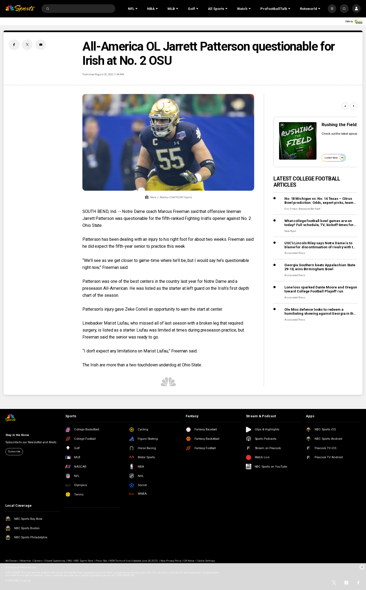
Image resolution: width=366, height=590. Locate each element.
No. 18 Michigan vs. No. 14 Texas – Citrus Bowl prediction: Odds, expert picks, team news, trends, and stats (318, 201)
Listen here (335, 157)
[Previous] (345, 106)
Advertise (25, 560)
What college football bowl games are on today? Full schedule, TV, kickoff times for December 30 (318, 223)
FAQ (69, 560)
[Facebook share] (14, 44)
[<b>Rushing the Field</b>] (298, 141)
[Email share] (40, 44)
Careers (38, 560)
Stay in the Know (17, 435)
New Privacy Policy (171, 560)
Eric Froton (290, 208)
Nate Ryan (290, 231)
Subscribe (14, 451)
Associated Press (294, 252)
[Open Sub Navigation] (137, 8)
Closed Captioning (55, 560)
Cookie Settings (206, 560)
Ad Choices (11, 560)
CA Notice (189, 560)
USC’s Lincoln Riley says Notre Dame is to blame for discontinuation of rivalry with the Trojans (320, 245)
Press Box (101, 560)
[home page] (20, 9)
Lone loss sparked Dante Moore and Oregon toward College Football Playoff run (320, 289)
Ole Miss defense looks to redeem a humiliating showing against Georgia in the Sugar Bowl (320, 311)
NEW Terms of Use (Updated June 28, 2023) (133, 560)
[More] (332, 8)
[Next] (353, 106)
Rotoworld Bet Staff (309, 208)
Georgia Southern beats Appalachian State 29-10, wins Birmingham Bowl (319, 267)
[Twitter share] (27, 44)
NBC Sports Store (83, 560)
